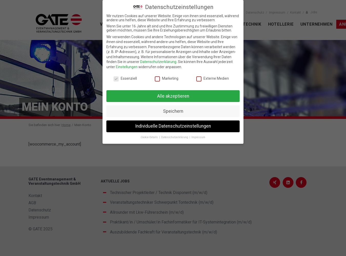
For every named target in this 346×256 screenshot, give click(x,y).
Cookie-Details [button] (150, 137)
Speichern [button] (173, 111)
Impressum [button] (198, 137)
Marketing (166, 78)
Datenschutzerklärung (158, 62)
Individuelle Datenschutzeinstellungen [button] (173, 126)
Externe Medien (212, 78)
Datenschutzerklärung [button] (175, 137)
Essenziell (125, 78)
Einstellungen (127, 67)
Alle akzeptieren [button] (173, 96)
